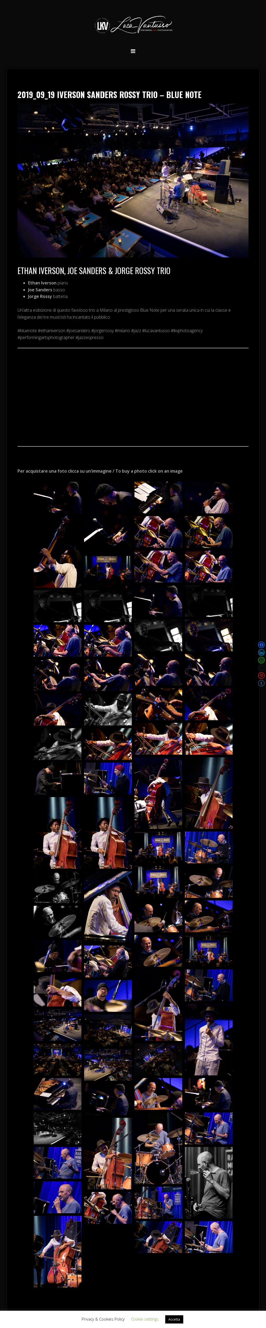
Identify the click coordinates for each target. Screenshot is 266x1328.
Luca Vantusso (133, 26)
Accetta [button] (174, 1319)
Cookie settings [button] (145, 1319)
